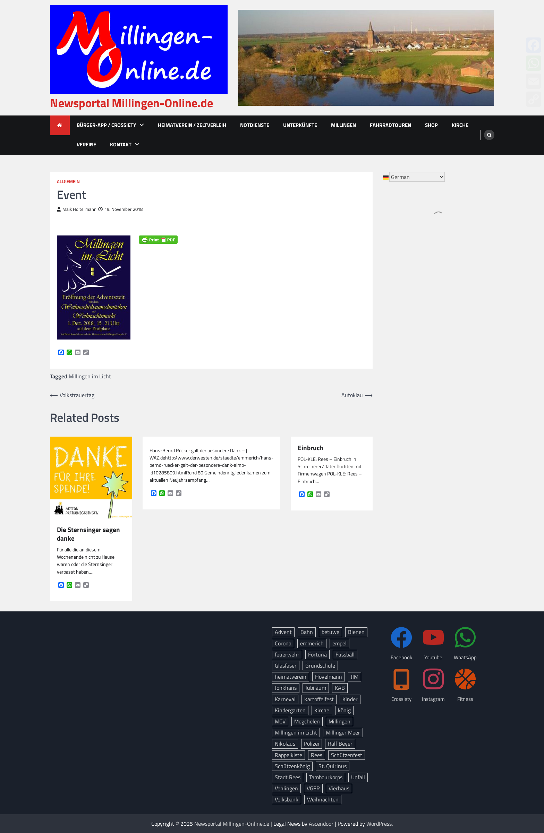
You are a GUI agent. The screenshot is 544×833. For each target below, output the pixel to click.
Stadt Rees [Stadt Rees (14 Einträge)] (287, 777)
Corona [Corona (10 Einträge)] (283, 643)
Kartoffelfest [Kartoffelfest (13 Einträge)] (319, 699)
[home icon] (60, 125)
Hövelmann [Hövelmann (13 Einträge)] (328, 676)
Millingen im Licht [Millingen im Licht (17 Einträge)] (296, 732)
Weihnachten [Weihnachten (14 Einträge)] (323, 799)
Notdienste (254, 125)
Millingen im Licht (90, 376)
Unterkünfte (300, 125)
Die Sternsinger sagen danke (88, 534)
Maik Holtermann (76, 209)
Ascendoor (321, 823)
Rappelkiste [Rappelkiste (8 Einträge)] (288, 755)
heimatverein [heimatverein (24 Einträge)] (290, 676)
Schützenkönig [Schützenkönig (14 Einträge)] (292, 766)
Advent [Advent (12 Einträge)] (283, 632)
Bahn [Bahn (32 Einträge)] (306, 632)
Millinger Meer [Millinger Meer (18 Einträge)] (343, 732)
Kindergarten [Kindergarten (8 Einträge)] (290, 710)
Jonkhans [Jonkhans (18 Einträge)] (286, 688)
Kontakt (120, 144)
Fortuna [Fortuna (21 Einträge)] (317, 654)
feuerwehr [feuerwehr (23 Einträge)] (287, 654)
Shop (431, 125)
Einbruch (310, 448)
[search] (489, 135)
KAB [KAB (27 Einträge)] (340, 688)
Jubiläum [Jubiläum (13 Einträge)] (315, 688)
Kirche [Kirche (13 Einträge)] (321, 710)
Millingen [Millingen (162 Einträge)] (339, 721)
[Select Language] (417, 177)
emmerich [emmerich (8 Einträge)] (312, 643)
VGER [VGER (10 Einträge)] (313, 788)
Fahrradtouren (390, 125)
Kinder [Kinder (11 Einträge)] (350, 699)
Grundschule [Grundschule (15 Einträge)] (320, 665)
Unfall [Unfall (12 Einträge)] (358, 777)
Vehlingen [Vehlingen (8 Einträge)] (286, 788)
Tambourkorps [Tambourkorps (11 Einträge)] (325, 777)
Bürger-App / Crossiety (106, 125)
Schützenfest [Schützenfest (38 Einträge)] (346, 755)
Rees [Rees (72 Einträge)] (316, 755)
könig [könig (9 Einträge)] (344, 710)
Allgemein (68, 181)
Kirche (460, 125)
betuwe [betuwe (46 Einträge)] (330, 632)
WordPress (379, 823)
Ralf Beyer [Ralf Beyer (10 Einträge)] (340, 743)
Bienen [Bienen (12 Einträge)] (356, 632)
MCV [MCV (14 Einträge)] (280, 721)
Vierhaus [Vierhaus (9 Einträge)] (339, 788)
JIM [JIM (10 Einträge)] (354, 676)
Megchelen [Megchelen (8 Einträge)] (307, 721)
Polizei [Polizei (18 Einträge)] (311, 743)
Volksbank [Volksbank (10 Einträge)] (286, 799)
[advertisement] (366, 58)
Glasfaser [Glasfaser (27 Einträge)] (286, 665)
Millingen (343, 125)
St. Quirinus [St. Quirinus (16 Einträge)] (332, 766)
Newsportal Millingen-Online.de (131, 103)
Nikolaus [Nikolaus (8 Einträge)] (285, 743)
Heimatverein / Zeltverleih (192, 125)
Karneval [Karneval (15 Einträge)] (285, 699)
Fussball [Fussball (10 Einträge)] (345, 654)
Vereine (86, 144)
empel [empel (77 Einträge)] (339, 643)
